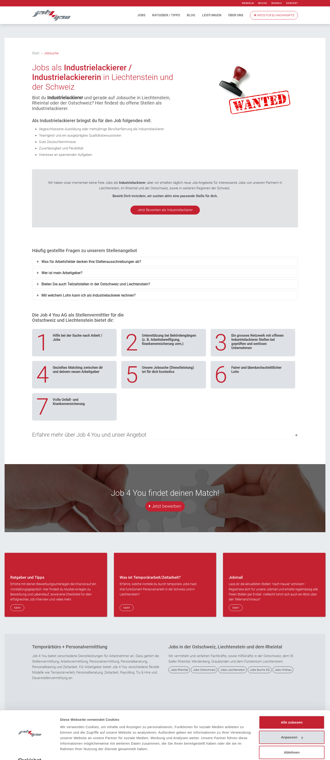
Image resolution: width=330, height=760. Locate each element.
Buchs (262, 3)
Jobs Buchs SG (260, 670)
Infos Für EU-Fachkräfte (274, 15)
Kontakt (292, 3)
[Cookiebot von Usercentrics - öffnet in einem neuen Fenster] (30, 751)
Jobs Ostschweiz (204, 670)
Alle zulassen (291, 712)
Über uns (235, 15)
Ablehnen (292, 742)
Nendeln (248, 3)
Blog (191, 15)
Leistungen (211, 15)
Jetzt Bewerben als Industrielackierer (165, 210)
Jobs (141, 15)
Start (35, 53)
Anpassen (292, 727)
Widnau (276, 3)
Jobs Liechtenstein (232, 670)
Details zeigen (71, 751)
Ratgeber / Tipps (166, 15)
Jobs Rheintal (179, 670)
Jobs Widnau (283, 670)
